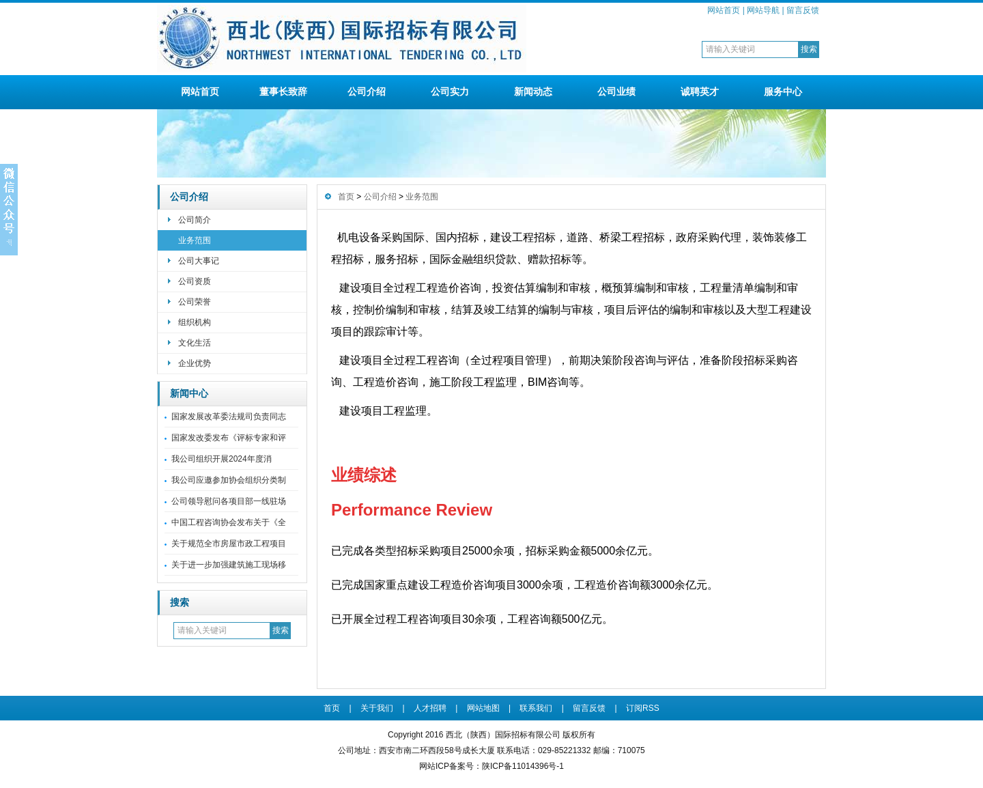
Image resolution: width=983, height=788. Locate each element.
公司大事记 (198, 261)
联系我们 (535, 708)
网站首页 (723, 10)
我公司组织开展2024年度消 (221, 459)
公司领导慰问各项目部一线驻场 (228, 501)
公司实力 (450, 91)
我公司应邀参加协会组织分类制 (228, 480)
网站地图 (483, 708)
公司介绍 (366, 91)
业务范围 (194, 240)
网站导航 (763, 10)
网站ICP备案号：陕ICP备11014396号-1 (491, 766)
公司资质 (194, 281)
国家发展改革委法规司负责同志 (228, 416)
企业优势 (194, 363)
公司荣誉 (194, 302)
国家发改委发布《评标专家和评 (228, 437)
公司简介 (194, 220)
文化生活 (194, 343)
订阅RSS (642, 708)
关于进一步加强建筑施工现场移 (228, 564)
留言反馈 (802, 10)
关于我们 (376, 708)
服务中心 (783, 91)
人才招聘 (430, 708)
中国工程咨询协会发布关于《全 (228, 522)
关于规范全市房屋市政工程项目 (228, 543)
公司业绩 (616, 91)
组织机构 (194, 322)
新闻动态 (533, 91)
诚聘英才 (700, 91)
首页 (346, 196)
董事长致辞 (283, 91)
